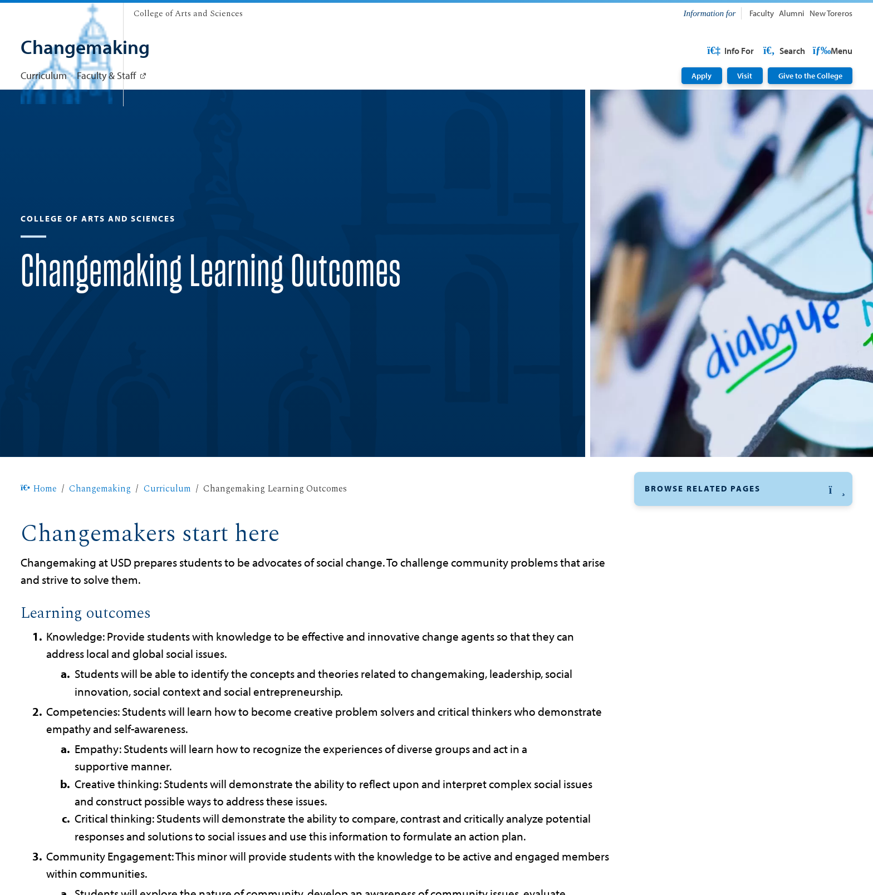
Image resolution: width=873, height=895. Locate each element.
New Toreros (831, 13)
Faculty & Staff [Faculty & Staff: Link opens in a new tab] (106, 75)
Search (830, 50)
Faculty (761, 13)
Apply (701, 76)
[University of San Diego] (66, 11)
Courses (662, 580)
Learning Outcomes (687, 553)
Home (39, 524)
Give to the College (810, 76)
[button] (743, 525)
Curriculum (44, 75)
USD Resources (763, 50)
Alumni (792, 13)
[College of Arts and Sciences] (188, 14)
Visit (744, 76)
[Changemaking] (85, 48)
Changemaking (100, 524)
